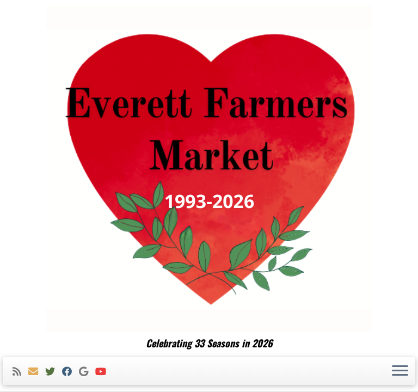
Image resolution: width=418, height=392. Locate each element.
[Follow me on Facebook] (70, 371)
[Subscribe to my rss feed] (20, 371)
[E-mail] (36, 371)
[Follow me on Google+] (87, 371)
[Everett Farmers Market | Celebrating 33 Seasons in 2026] (209, 168)
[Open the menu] (400, 371)
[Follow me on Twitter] (53, 371)
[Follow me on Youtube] (104, 371)
